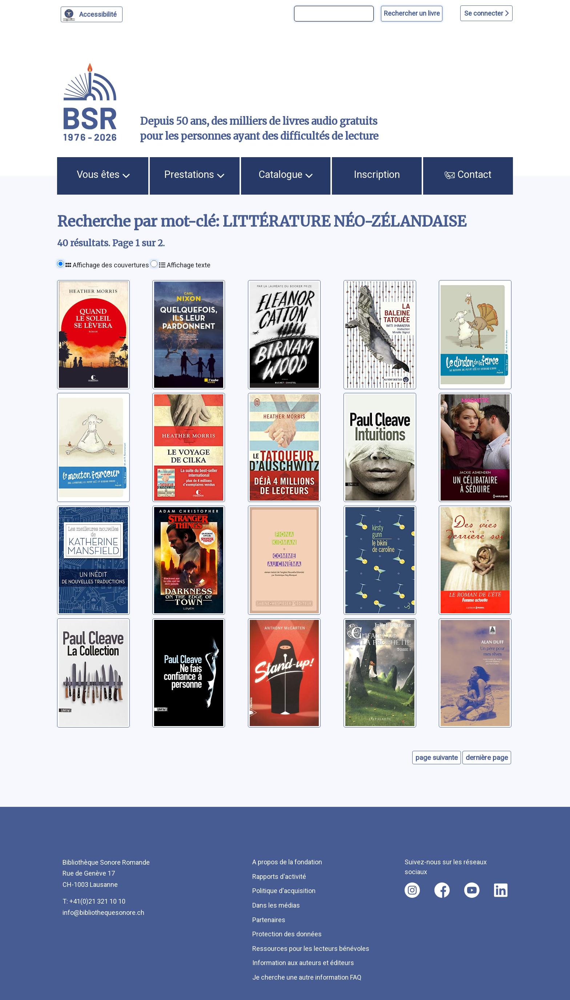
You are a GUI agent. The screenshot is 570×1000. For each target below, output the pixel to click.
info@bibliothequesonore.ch (103, 912)
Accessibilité (99, 13)
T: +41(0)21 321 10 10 (94, 901)
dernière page (487, 757)
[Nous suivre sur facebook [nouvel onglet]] (442, 890)
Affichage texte (184, 265)
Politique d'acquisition (284, 891)
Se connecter (486, 13)
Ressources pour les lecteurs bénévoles (310, 948)
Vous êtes (103, 174)
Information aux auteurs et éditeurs (303, 963)
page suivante (437, 757)
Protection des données (287, 934)
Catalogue (285, 174)
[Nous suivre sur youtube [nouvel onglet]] (471, 890)
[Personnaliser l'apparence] (92, 14)
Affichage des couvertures (107, 265)
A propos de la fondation (287, 862)
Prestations (194, 174)
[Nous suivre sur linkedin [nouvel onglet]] (500, 890)
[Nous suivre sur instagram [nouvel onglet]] (412, 890)
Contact (468, 174)
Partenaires (268, 920)
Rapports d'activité (279, 876)
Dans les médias (276, 905)
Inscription (377, 174)
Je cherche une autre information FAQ (306, 977)
